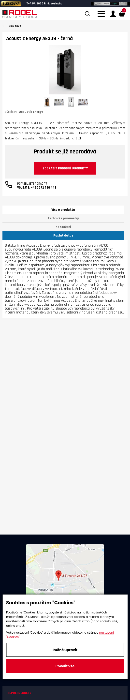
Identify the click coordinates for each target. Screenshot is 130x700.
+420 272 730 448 (43, 188)
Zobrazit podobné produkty (65, 168)
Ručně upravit (65, 649)
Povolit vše (65, 666)
